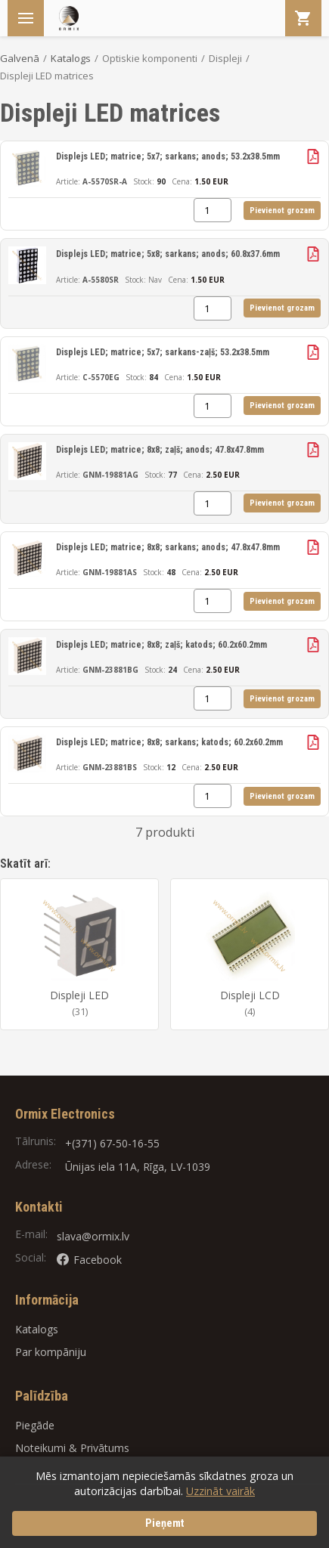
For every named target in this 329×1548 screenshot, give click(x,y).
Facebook (89, 1259)
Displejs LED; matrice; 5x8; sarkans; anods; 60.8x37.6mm (168, 254)
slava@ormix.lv (93, 1236)
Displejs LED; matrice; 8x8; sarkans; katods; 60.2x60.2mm (169, 742)
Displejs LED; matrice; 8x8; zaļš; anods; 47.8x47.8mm (160, 449)
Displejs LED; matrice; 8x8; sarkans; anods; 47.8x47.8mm (168, 547)
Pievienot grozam (282, 210)
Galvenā (19, 58)
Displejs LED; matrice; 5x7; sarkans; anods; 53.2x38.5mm (168, 156)
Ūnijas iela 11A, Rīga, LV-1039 (137, 1166)
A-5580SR (100, 279)
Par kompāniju (50, 1352)
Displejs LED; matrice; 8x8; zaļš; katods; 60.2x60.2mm (161, 644)
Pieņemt (165, 1523)
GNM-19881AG (110, 474)
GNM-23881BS (109, 767)
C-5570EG (100, 377)
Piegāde (34, 1425)
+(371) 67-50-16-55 (112, 1143)
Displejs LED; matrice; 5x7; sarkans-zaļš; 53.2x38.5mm (162, 352)
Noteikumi (40, 1448)
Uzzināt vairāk (220, 1491)
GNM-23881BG (110, 669)
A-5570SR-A (104, 181)
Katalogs (71, 58)
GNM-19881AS (109, 572)
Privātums (104, 1448)
